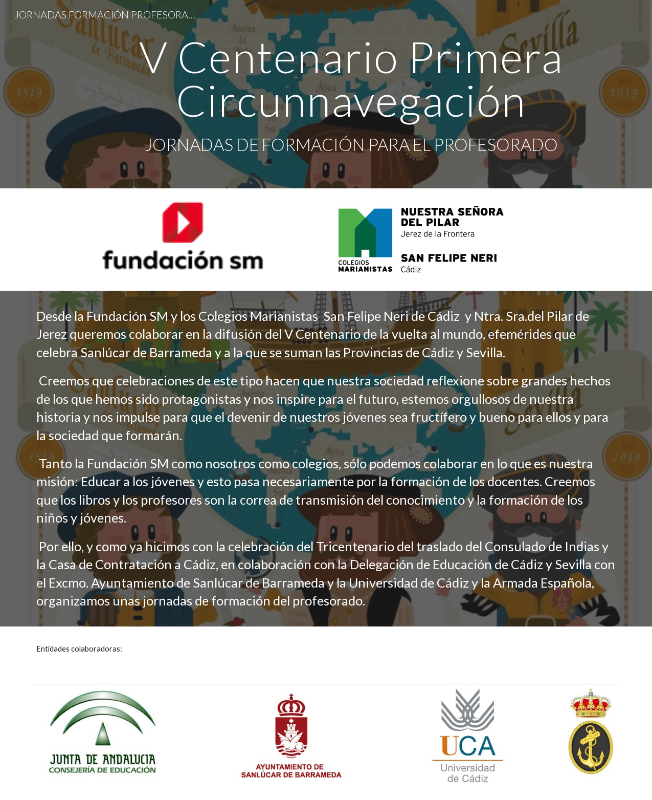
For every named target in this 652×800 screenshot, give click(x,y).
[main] (351, 94)
